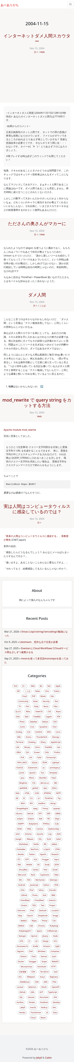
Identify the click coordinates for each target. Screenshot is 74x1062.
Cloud (33, 1017)
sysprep (56, 808)
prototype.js (55, 767)
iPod (31, 890)
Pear (45, 869)
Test (42, 905)
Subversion (33, 767)
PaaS (34, 956)
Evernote (21, 910)
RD (48, 818)
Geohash (43, 910)
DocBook (44, 1002)
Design (45, 941)
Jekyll (23, 1007)
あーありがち (8, 4)
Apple (58, 686)
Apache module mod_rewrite (20, 429)
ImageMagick (22, 808)
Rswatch (55, 854)
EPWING (47, 793)
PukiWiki (48, 747)
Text (56, 701)
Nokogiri (22, 936)
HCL (20, 977)
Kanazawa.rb (22, 946)
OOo (22, 890)
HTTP (53, 966)
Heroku (22, 1012)
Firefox (57, 752)
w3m (18, 834)
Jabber (54, 844)
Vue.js (42, 977)
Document (44, 997)
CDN (33, 971)
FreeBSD (37, 716)
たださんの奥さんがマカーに (37, 223)
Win (20, 880)
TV (20, 706)
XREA (19, 752)
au (43, 767)
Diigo (57, 818)
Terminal (19, 742)
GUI (35, 859)
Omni (37, 747)
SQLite (34, 762)
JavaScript (34, 885)
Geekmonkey (53, 829)
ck (38, 798)
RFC (31, 803)
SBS (55, 783)
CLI (31, 798)
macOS (33, 1007)
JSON (57, 864)
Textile (36, 844)
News (37, 691)
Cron (32, 727)
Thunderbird (41, 737)
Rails (18, 793)
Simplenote (43, 915)
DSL (40, 839)
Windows (41, 951)
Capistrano (44, 875)
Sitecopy (55, 737)
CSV (54, 920)
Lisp (50, 834)
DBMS (57, 813)
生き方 (18, 711)
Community (23, 701)
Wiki (19, 737)
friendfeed (25, 900)
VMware (30, 839)
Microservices (26, 966)
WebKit (24, 920)
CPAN (57, 849)
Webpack (31, 977)
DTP (40, 813)
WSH (23, 803)
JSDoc (54, 788)
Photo (22, 721)
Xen (58, 747)
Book (35, 701)
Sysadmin (43, 727)
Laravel (20, 987)
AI (47, 1012)
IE (24, 798)
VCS (55, 941)
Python (46, 885)
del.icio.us (44, 783)
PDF (58, 716)
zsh (30, 757)
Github (24, 895)
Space (39, 931)
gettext (35, 788)
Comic (22, 727)
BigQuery (54, 977)
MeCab (30, 813)
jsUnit (21, 772)
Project (52, 905)
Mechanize (39, 880)
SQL (21, 997)
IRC (45, 844)
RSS (28, 880)
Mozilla (21, 854)
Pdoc (56, 706)
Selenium (32, 987)
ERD (48, 813)
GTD (21, 941)
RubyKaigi (54, 926)
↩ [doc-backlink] (41, 386)
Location (55, 910)
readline (41, 803)
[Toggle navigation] (70, 4)
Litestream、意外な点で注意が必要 (39, 642)
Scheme (28, 834)
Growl (55, 869)
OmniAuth (41, 966)
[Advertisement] (37, 80)
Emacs (28, 737)
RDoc (28, 711)
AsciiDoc (20, 1002)
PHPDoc (46, 823)
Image (55, 915)
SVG (55, 997)
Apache (32, 772)
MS (18, 691)
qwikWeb (23, 788)
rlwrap (53, 803)
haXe (39, 757)
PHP (33, 696)
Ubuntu (19, 813)
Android (21, 885)
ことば (42, 305)
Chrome (41, 926)
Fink (22, 757)
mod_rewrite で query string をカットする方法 (37, 402)
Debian (45, 721)
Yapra (56, 859)
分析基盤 (22, 971)
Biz (41, 686)
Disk (18, 716)
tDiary (43, 742)
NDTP (58, 793)
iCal (28, 732)
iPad (32, 910)
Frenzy (45, 808)
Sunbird (38, 732)
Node (55, 936)
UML (32, 992)
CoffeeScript (52, 931)
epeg (35, 808)
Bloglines (23, 783)
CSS (33, 783)
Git (38, 864)
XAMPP (21, 823)
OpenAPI (55, 987)
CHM (37, 793)
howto (56, 691)
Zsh (27, 752)
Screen (37, 752)
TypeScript (52, 992)
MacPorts (35, 849)
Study (47, 864)
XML (19, 864)
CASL (47, 752)
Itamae (44, 956)
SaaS (54, 956)
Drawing (32, 742)
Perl (27, 706)
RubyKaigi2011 (25, 931)
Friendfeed (39, 900)
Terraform (44, 971)
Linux (58, 732)
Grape (44, 961)
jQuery (45, 936)
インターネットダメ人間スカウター (37, 38)
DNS (49, 732)
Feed (54, 778)
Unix (47, 691)
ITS (19, 859)
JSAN (59, 834)
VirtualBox (23, 869)
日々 (36, 52)
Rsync (58, 711)
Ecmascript (51, 757)
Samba (36, 869)
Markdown (23, 844)
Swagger (32, 961)
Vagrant (20, 951)
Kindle (35, 946)
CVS (49, 711)
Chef (31, 951)
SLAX (49, 839)
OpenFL (43, 854)
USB (31, 926)
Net (48, 686)
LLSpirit (47, 849)
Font (54, 727)
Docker (21, 961)
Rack (33, 875)
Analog (19, 732)
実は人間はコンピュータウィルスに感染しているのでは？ (37, 508)
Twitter (32, 854)
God (44, 895)
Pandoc (32, 1002)
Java (22, 778)
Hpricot (34, 936)
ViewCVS (39, 711)
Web (42, 52)
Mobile (29, 864)
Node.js (44, 1007)
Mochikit (43, 778)
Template (53, 772)
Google (18, 839)
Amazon (46, 946)
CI (29, 941)
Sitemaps (53, 880)
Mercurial (22, 875)
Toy (59, 798)
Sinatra (24, 905)
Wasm (43, 1017)
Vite (54, 1007)
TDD (34, 905)
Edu (52, 696)
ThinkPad (48, 798)
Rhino (31, 778)
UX (36, 941)
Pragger (45, 859)
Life (17, 747)
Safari (58, 839)
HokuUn (52, 900)
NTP (27, 859)
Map (20, 915)
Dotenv (23, 956)
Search (30, 915)
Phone (44, 920)
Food (25, 696)
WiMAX (21, 926)
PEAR (44, 762)
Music (46, 706)
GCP (41, 992)
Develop (56, 1002)
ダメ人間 (37, 295)
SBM (53, 895)
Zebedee (33, 721)
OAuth (44, 987)
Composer (55, 951)
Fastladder (21, 849)
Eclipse (31, 818)
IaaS (55, 971)
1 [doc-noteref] (8, 365)
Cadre (48, 1057)
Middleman (25, 982)
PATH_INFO (22, 762)
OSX (55, 721)
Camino (39, 829)
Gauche (40, 834)
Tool (15, 686)
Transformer (36, 1012)
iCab (57, 823)
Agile (57, 946)
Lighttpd (55, 762)
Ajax (45, 788)
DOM (19, 829)
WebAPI (55, 961)
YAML (29, 829)
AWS (45, 982)
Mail (26, 716)
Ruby (36, 706)
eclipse (20, 818)
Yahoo (41, 890)
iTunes (35, 895)
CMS (37, 982)
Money (27, 747)
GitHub (22, 992)
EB (17, 798)
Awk (40, 818)
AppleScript (55, 742)
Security (46, 701)
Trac (42, 772)
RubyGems (33, 823)
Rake (56, 875)
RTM (56, 885)
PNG (54, 982)
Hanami (31, 997)
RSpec (34, 920)
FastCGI (20, 767)
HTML (27, 793)
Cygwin (49, 716)
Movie (43, 696)
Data (55, 1012)
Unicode (52, 890)
